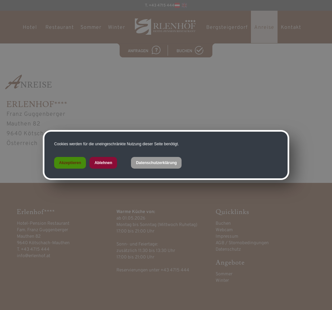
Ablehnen (103, 163)
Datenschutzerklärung (156, 163)
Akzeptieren (70, 163)
